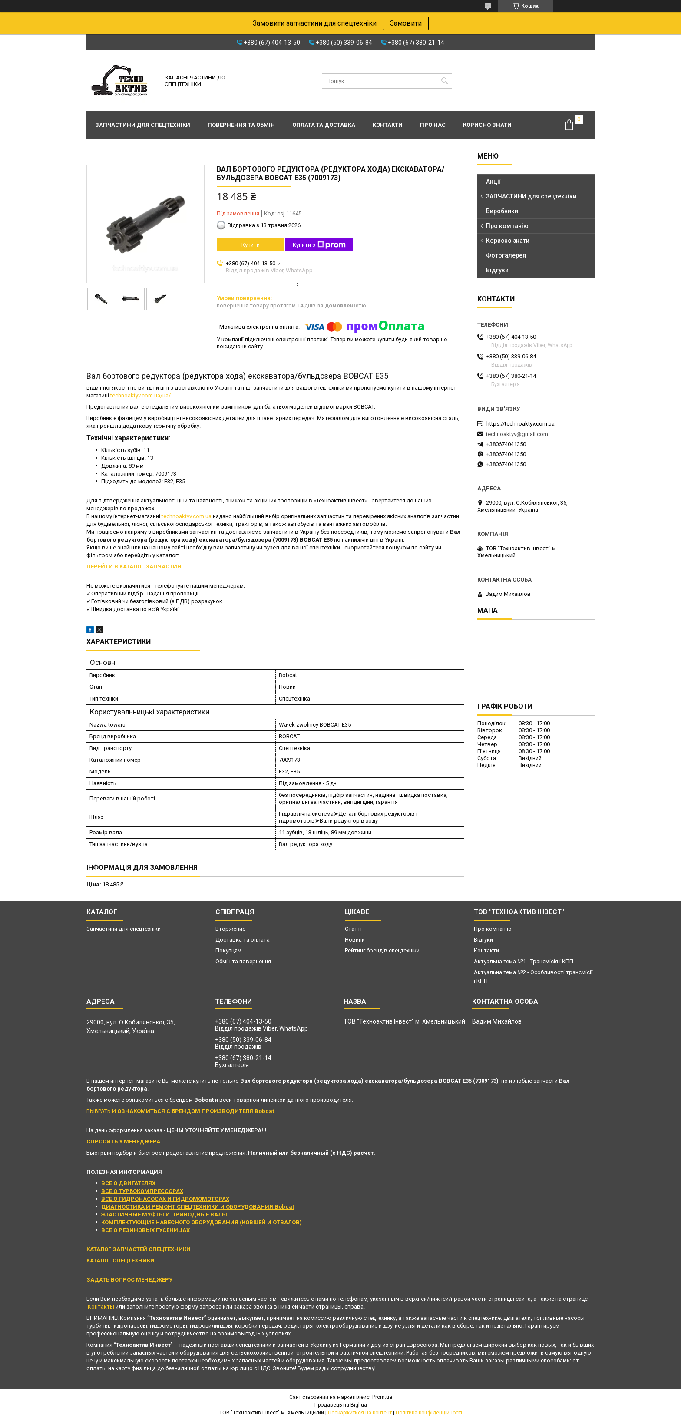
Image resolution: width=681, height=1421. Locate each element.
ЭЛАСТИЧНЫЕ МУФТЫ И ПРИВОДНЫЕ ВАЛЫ (164, 1214)
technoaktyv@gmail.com (517, 434)
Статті (353, 928)
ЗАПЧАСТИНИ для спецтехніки (531, 196)
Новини (355, 939)
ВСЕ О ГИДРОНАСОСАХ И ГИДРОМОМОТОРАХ (165, 1199)
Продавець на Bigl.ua (340, 1405)
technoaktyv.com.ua (187, 516)
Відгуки (497, 270)
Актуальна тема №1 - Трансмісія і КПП (523, 961)
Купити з (319, 245)
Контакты (101, 1306)
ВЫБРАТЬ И (180, 1111)
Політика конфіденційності (429, 1413)
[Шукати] (444, 81)
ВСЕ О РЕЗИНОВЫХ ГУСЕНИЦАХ (145, 1230)
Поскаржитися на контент (360, 1413)
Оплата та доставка (323, 125)
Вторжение (230, 928)
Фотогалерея (506, 255)
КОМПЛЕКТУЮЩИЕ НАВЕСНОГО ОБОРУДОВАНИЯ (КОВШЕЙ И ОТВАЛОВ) (201, 1222)
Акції (493, 181)
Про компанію (507, 225)
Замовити (406, 23)
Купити (250, 244)
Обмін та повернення (243, 961)
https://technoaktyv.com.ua (520, 423)
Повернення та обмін (241, 125)
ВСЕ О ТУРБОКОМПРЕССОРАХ (142, 1191)
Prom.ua (382, 1397)
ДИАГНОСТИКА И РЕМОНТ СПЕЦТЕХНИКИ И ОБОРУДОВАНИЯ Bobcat (197, 1206)
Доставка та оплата (242, 939)
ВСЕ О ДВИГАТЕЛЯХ (128, 1183)
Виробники (502, 211)
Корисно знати (487, 125)
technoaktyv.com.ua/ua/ (140, 395)
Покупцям (228, 950)
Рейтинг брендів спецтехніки (382, 950)
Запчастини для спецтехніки (142, 125)
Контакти (388, 125)
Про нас (433, 125)
